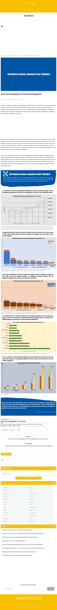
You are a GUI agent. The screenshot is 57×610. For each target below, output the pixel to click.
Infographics (4, 429)
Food (4, 504)
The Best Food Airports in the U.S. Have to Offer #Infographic (17, 530)
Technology (5, 518)
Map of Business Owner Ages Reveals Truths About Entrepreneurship (18, 551)
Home (23, 3)
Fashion (5, 501)
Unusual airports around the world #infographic (13, 541)
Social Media (31, 513)
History (5, 507)
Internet (5, 510)
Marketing (5, 513)
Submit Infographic (31, 3)
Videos (4, 521)
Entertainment (6, 498)
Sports (4, 515)
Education (31, 496)
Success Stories (32, 515)
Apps (30, 487)
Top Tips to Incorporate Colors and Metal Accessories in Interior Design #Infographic (23, 533)
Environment (31, 498)
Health (30, 504)
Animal (4, 487)
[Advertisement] (28, 39)
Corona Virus (6, 493)
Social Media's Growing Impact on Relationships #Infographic (17, 555)
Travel (18, 429)
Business (5, 490)
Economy (5, 496)
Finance (30, 501)
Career (30, 490)
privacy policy (19, 598)
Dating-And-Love (33, 493)
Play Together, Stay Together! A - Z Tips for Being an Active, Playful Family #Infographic (23, 548)
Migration (12, 429)
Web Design (31, 521)
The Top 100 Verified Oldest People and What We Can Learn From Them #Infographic (22, 544)
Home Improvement (33, 507)
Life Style (31, 510)
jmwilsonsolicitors (14, 419)
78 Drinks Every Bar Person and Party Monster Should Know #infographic (19, 537)
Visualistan (29, 606)
